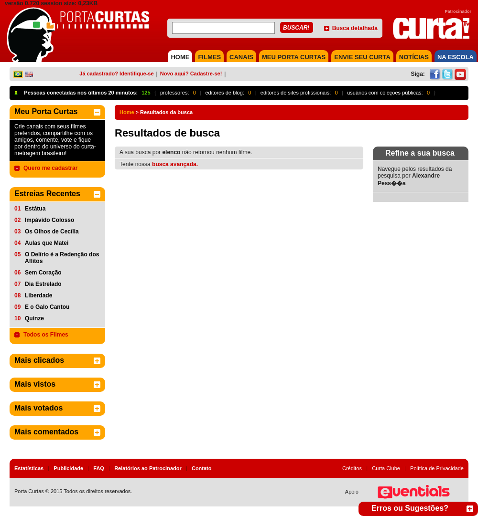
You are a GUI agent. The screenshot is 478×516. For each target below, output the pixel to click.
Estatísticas (28, 468)
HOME (180, 57)
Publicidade (68, 468)
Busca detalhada (355, 28)
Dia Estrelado (43, 284)
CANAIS (241, 57)
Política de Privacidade (437, 468)
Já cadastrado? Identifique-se (116, 73)
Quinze (34, 318)
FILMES (209, 57)
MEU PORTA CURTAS (294, 57)
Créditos (352, 468)
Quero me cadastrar (50, 168)
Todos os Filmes (45, 334)
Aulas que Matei (46, 243)
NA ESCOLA (455, 57)
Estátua (35, 208)
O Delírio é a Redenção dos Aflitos (62, 257)
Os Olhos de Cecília (52, 231)
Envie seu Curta (362, 57)
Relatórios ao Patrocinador (148, 468)
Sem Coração (43, 272)
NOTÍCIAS (414, 57)
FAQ (98, 468)
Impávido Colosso (49, 220)
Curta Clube (386, 468)
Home (127, 112)
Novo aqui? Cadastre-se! (191, 73)
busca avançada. (175, 164)
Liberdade (38, 295)
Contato (202, 468)
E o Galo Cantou (47, 307)
